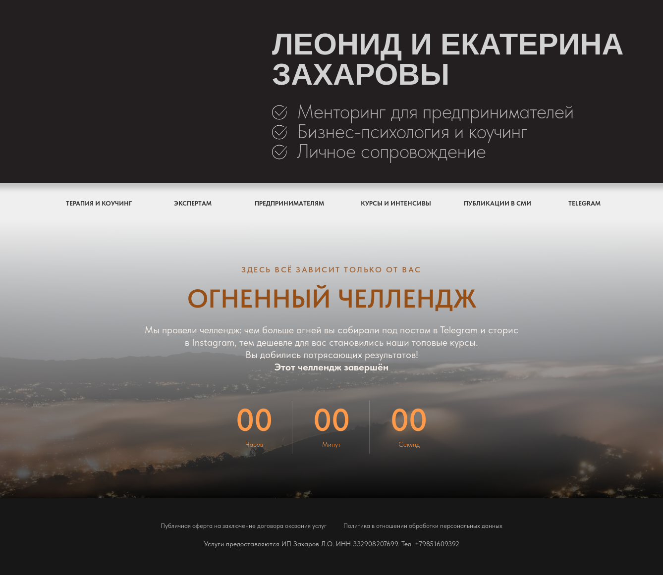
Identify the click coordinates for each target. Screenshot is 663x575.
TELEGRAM (584, 203)
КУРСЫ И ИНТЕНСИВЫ (396, 203)
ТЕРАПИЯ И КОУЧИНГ (99, 203)
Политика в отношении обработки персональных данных (422, 525)
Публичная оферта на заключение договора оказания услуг (244, 525)
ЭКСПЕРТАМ (193, 203)
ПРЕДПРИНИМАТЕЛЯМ (289, 203)
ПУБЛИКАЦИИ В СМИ (497, 203)
